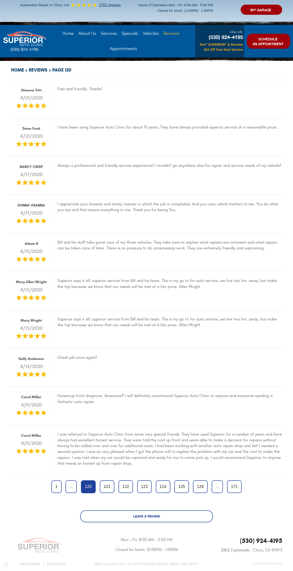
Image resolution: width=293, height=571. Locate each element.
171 (234, 486)
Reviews (171, 33)
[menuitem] (68, 33)
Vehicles (151, 33)
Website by (267, 563)
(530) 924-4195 (24, 49)
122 (125, 486)
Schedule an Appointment (268, 41)
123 (144, 486)
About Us (87, 33)
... (71, 486)
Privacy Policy (56, 563)
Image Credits (30, 563)
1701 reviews (110, 5)
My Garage (260, 10)
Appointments (123, 48)
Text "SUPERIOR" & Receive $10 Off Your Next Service (221, 47)
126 (200, 486)
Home (68, 33)
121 (107, 486)
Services (109, 33)
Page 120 (61, 70)
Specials (130, 33)
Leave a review (146, 516)
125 (181, 486)
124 (163, 486)
